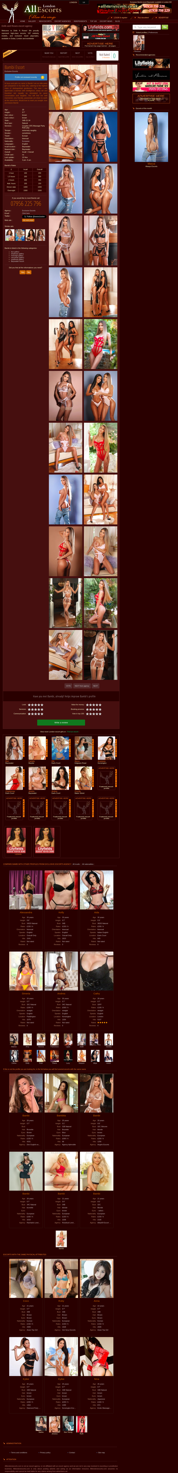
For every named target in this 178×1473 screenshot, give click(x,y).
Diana (54, 1062)
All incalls (76, 864)
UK (84, 2)
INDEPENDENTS (80, 21)
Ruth (41, 1062)
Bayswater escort (17, 261)
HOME (22, 21)
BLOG (117, 21)
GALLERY (32, 21)
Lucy (68, 1062)
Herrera (41, 1046)
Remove (137, 51)
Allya (95, 1062)
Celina (14, 1062)
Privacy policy (45, 1453)
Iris (95, 1045)
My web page (28, 220)
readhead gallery (17, 259)
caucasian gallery (17, 257)
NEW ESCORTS (45, 21)
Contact (72, 1453)
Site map (101, 1453)
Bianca (14, 1046)
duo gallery (15, 252)
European (25, 141)
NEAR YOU (48, 55)
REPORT (63, 55)
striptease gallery (17, 254)
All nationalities (87, 864)
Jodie (81, 1046)
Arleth (108, 1062)
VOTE (90, 55)
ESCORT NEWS (106, 21)
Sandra (108, 1046)
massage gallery (17, 256)
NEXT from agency (82, 686)
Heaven (81, 1062)
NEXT (77, 55)
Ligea (68, 1046)
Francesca (54, 1046)
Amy (27, 1046)
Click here (26, 213)
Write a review (61, 722)
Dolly (27, 1062)
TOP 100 (93, 21)
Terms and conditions (19, 1453)
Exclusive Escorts (11, 71)
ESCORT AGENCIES (63, 21)
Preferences (153, 32)
